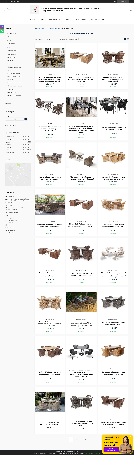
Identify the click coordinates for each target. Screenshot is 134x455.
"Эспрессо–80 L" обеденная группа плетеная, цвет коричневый (50, 129)
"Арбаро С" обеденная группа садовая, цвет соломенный (113, 178)
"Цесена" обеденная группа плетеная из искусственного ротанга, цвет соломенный (49, 79)
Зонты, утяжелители (14, 95)
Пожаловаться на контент (92, 453)
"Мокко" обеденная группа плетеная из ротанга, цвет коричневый (49, 275)
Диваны (10, 61)
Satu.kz (76, 451)
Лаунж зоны (12, 57)
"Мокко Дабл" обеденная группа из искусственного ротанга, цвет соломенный (81, 79)
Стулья (41, 19)
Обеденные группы (14, 67)
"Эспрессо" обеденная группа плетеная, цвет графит (113, 323)
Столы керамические (15, 86)
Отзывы (8, 103)
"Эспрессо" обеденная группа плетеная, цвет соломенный (113, 373)
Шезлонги (11, 89)
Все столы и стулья (12, 33)
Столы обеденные (14, 73)
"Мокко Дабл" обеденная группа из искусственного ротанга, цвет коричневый (81, 226)
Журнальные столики (15, 76)
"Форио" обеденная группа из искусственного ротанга (49, 178)
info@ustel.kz (9, 227)
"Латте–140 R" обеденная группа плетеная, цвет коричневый (113, 423)
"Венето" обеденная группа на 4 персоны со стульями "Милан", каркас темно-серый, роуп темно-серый (81, 129)
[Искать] (4, 9)
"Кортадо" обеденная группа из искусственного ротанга (49, 226)
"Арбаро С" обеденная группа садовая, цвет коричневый (49, 373)
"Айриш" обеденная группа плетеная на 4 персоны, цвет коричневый (113, 79)
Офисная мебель (97, 19)
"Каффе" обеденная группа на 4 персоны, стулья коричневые (81, 274)
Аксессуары (12, 92)
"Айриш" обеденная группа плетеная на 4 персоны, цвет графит (81, 423)
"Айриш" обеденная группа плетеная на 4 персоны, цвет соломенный (49, 324)
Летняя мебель (80, 19)
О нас (7, 100)
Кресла (67, 19)
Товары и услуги (42, 28)
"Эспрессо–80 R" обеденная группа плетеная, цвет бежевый (81, 178)
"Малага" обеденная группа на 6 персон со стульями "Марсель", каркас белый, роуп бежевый (113, 275)
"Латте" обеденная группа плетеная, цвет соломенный (113, 226)
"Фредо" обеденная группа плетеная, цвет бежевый (49, 423)
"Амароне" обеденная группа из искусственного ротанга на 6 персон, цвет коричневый (81, 324)
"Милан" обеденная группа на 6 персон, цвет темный (113, 128)
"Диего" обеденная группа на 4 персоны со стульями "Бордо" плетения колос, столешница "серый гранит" (81, 374)
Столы (32, 19)
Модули (10, 79)
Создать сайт (9, 1)
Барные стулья (54, 19)
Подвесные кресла (14, 83)
